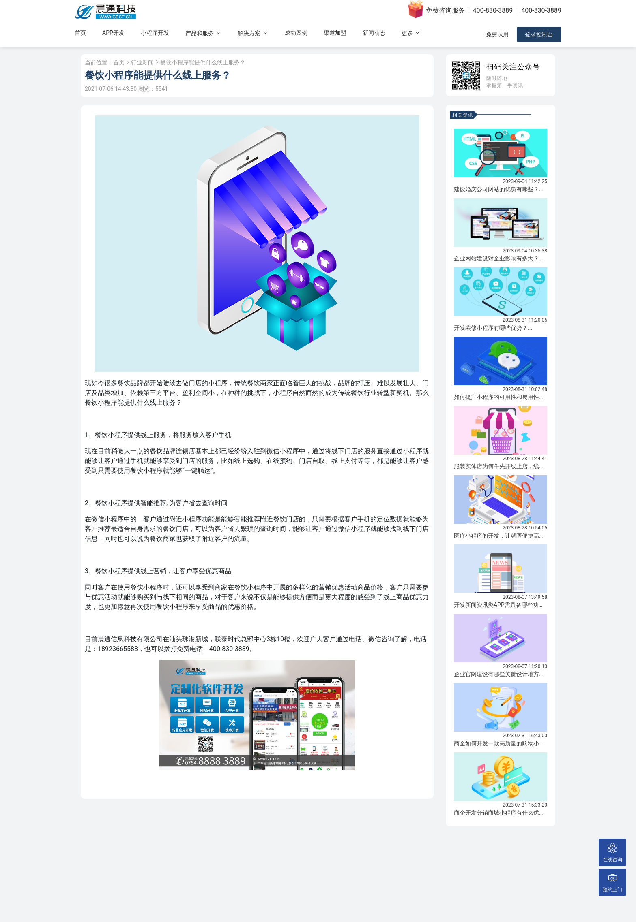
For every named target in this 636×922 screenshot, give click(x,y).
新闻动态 (374, 33)
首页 (80, 33)
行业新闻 (142, 62)
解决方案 (253, 33)
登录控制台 (539, 34)
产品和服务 (203, 33)
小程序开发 (155, 33)
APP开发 (113, 33)
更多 (411, 33)
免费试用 (497, 34)
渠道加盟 (335, 33)
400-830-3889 (493, 10)
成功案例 (296, 33)
